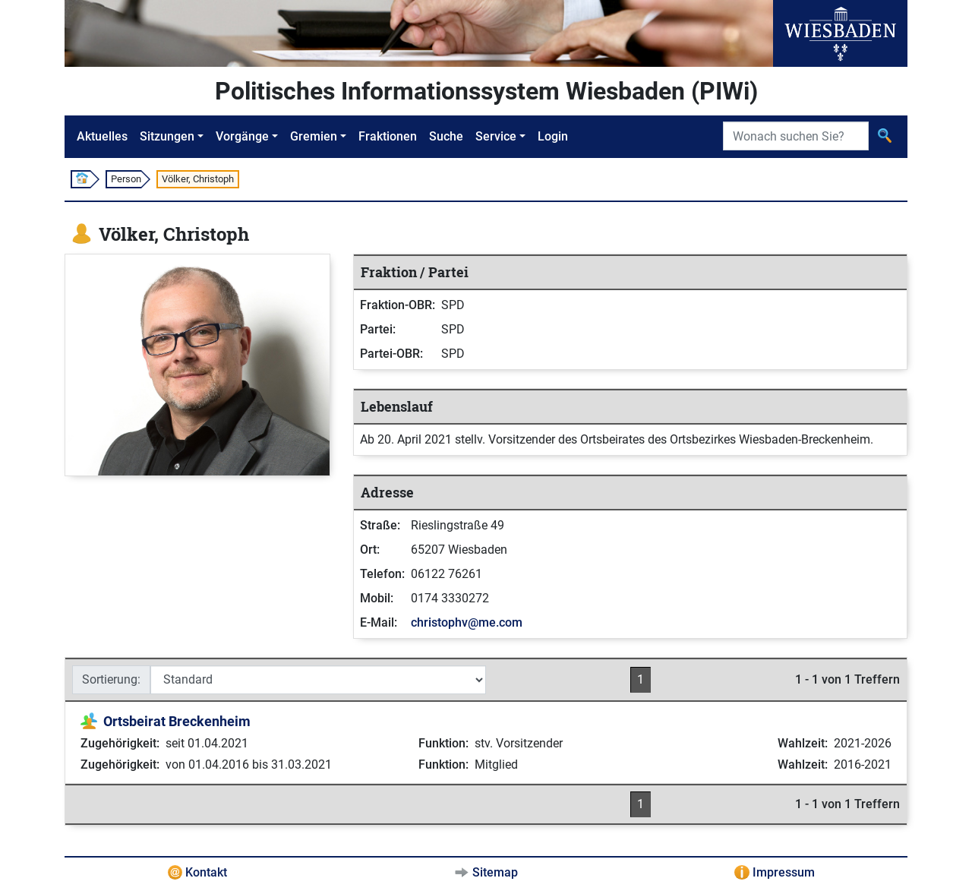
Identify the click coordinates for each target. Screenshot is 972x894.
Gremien (313, 136)
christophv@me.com (466, 622)
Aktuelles (102, 136)
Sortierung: (111, 679)
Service (495, 136)
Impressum (784, 872)
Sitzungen (167, 136)
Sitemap (495, 872)
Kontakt (206, 872)
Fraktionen (387, 136)
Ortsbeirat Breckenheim (177, 721)
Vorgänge (242, 136)
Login (553, 136)
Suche (446, 136)
